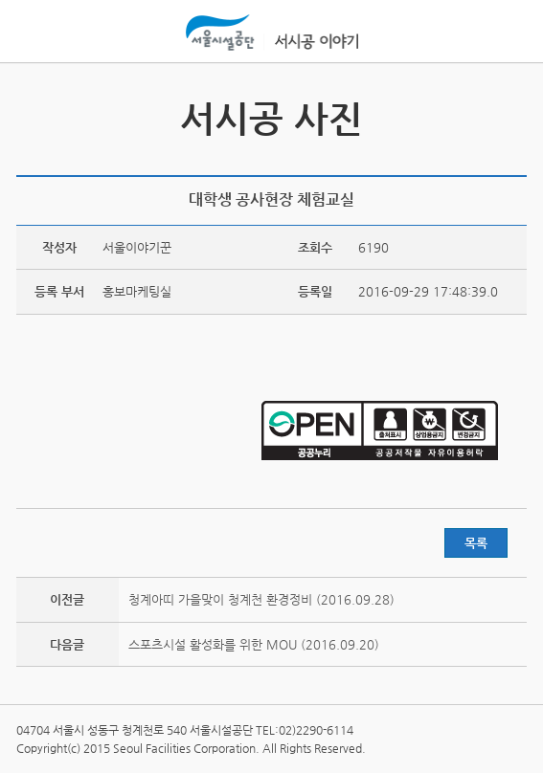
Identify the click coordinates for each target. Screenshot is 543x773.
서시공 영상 (33, 113)
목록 (475, 543)
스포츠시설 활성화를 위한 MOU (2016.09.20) (253, 644)
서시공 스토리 (509, 113)
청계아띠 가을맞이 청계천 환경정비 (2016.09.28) (261, 599)
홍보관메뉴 (507, 32)
